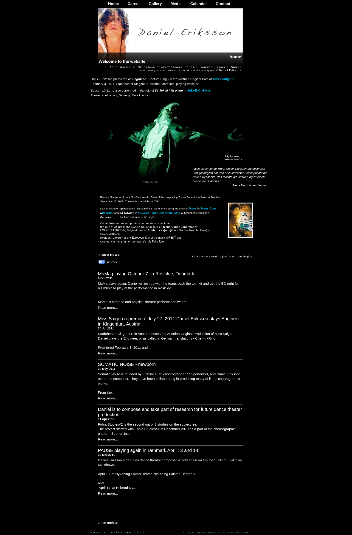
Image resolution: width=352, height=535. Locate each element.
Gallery (155, 4)
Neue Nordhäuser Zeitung (250, 185)
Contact (223, 4)
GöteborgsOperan (110, 234)
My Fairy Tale (155, 241)
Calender (198, 4)
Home (113, 4)
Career (134, 4)
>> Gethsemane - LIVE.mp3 (137, 217)
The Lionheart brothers (192, 230)
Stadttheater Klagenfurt (132, 84)
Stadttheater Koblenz (196, 213)
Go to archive (108, 523)
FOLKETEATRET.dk (112, 230)
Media (176, 4)
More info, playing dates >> (180, 84)
